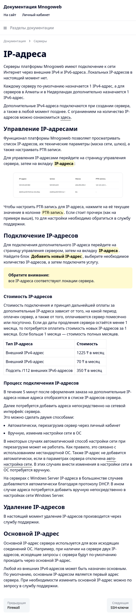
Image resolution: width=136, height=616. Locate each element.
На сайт (10, 14)
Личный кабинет (36, 14)
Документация (15, 41)
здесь (65, 117)
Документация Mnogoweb (33, 7)
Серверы (40, 41)
